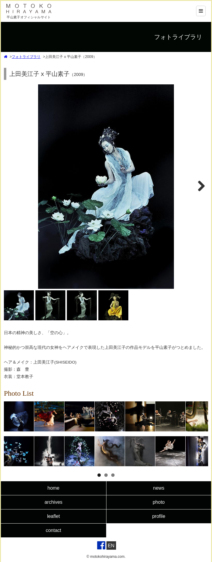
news (158, 488)
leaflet (53, 516)
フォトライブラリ (26, 57)
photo (159, 502)
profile (158, 516)
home (53, 488)
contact (53, 530)
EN (111, 545)
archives (53, 502)
